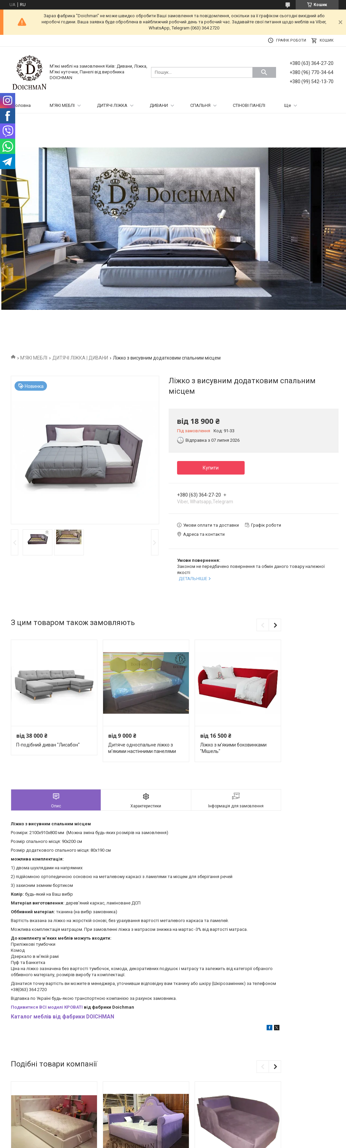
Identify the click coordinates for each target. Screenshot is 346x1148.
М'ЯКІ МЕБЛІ (62, 105)
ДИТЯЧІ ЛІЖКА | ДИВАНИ (80, 358)
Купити (211, 467)
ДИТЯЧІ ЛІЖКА (112, 105)
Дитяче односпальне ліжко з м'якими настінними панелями (142, 748)
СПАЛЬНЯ (200, 105)
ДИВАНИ (159, 105)
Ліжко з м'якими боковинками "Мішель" (233, 748)
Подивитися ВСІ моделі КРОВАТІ (47, 1007)
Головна (22, 105)
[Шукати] (264, 72)
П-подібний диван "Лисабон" (48, 745)
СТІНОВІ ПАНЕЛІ (249, 105)
